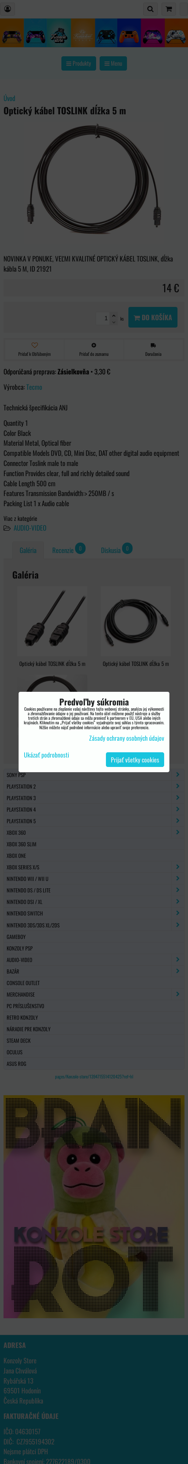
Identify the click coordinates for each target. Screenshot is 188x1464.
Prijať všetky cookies (135, 759)
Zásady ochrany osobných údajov (126, 737)
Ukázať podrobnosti (46, 755)
